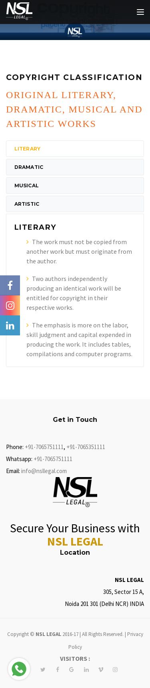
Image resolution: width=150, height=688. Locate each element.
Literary (27, 149)
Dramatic (28, 167)
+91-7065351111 (85, 447)
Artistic (26, 204)
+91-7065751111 (44, 447)
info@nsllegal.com (44, 471)
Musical (26, 186)
